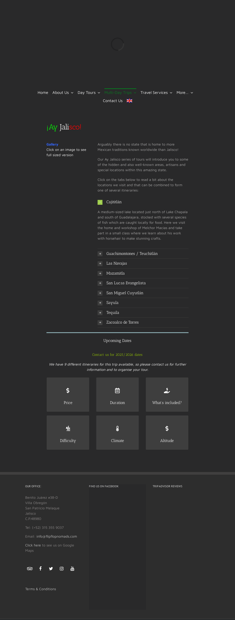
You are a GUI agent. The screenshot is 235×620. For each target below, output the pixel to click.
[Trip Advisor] (29, 569)
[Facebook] (40, 568)
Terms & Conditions (40, 589)
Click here (33, 545)
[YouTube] (72, 568)
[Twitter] (50, 568)
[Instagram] (61, 568)
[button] (143, 202)
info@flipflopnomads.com (57, 536)
